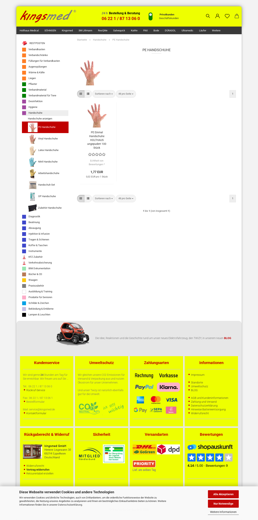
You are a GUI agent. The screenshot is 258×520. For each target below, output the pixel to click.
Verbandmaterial (34, 90)
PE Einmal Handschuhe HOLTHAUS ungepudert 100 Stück (96, 140)
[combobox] (103, 94)
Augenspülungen (34, 67)
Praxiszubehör (33, 286)
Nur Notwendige (223, 503)
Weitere (216, 30)
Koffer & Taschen (35, 246)
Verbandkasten (33, 50)
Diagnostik (31, 217)
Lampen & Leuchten (36, 315)
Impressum (197, 374)
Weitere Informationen (223, 511)
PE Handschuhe (41, 127)
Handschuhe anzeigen (40, 118)
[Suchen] (208, 13)
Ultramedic (187, 30)
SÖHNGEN (50, 30)
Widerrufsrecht (200, 413)
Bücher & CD (32, 274)
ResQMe (102, 30)
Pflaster (29, 84)
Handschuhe (32, 113)
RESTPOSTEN (33, 43)
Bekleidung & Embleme (38, 309)
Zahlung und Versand (204, 401)
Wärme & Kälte (33, 73)
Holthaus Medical (29, 30)
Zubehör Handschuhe (45, 208)
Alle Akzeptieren (223, 494)
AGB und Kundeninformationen (209, 397)
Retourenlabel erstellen (40, 473)
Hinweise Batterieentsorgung (208, 409)
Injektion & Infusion (36, 234)
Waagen (30, 280)
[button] (217, 13)
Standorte (197, 382)
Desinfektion (32, 101)
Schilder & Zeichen (35, 303)
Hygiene (29, 107)
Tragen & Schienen (35, 240)
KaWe (134, 30)
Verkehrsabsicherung (37, 263)
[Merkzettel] (227, 13)
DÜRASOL (170, 30)
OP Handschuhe (42, 196)
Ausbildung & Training (37, 292)
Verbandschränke (35, 55)
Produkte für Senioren (37, 297)
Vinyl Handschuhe (43, 139)
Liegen (29, 78)
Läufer (202, 30)
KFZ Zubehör (32, 257)
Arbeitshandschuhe (43, 173)
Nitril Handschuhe (43, 162)
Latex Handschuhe (43, 150)
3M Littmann (85, 30)
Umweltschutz (199, 386)
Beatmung (31, 222)
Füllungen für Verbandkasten (41, 61)
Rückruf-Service (35, 390)
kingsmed (67, 30)
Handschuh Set (41, 185)
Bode (156, 30)
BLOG (194, 390)
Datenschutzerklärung (70, 504)
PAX (145, 30)
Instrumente (32, 251)
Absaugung (31, 228)
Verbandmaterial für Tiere (39, 96)
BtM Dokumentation (36, 269)
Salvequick (119, 30)
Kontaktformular (36, 413)
